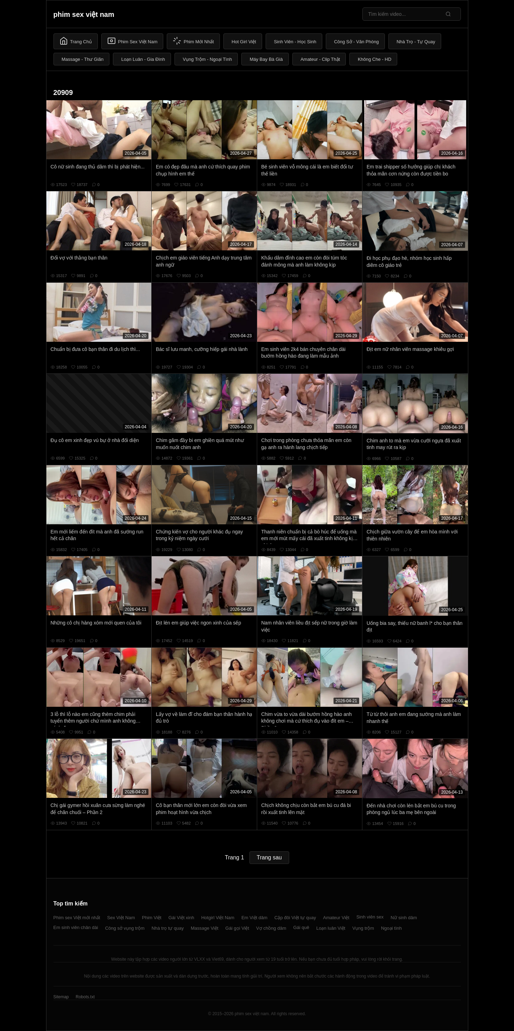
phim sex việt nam (83, 14)
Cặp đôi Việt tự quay (295, 917)
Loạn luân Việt (330, 928)
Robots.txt (85, 996)
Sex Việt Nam (121, 917)
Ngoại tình (391, 928)
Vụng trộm (363, 928)
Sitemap (61, 996)
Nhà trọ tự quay (168, 928)
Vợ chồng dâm (271, 928)
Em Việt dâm (254, 917)
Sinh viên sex (369, 917)
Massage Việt (204, 928)
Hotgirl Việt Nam (217, 917)
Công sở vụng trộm (125, 928)
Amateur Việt (336, 917)
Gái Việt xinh (181, 917)
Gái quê (301, 927)
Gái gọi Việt (237, 928)
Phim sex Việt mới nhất (76, 917)
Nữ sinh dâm (404, 917)
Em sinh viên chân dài (75, 927)
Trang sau (269, 857)
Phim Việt (151, 917)
